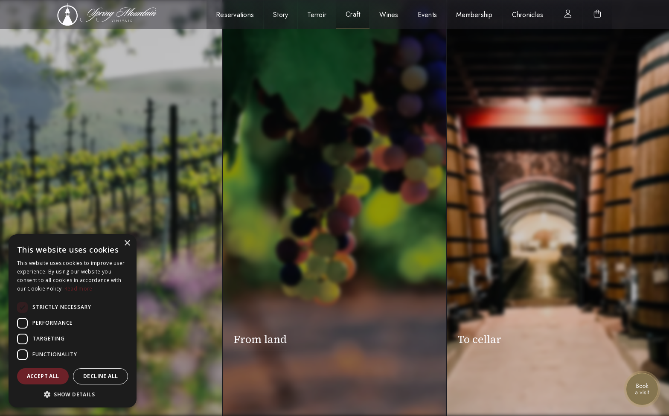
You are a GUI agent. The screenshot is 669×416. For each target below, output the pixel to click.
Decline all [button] (100, 376)
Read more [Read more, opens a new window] (78, 288)
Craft (353, 14)
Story (280, 15)
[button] (72, 394)
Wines (388, 15)
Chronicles (528, 15)
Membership (474, 15)
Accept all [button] (43, 376)
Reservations (235, 15)
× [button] (127, 243)
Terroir (316, 15)
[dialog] (73, 320)
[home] (111, 14)
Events (427, 15)
